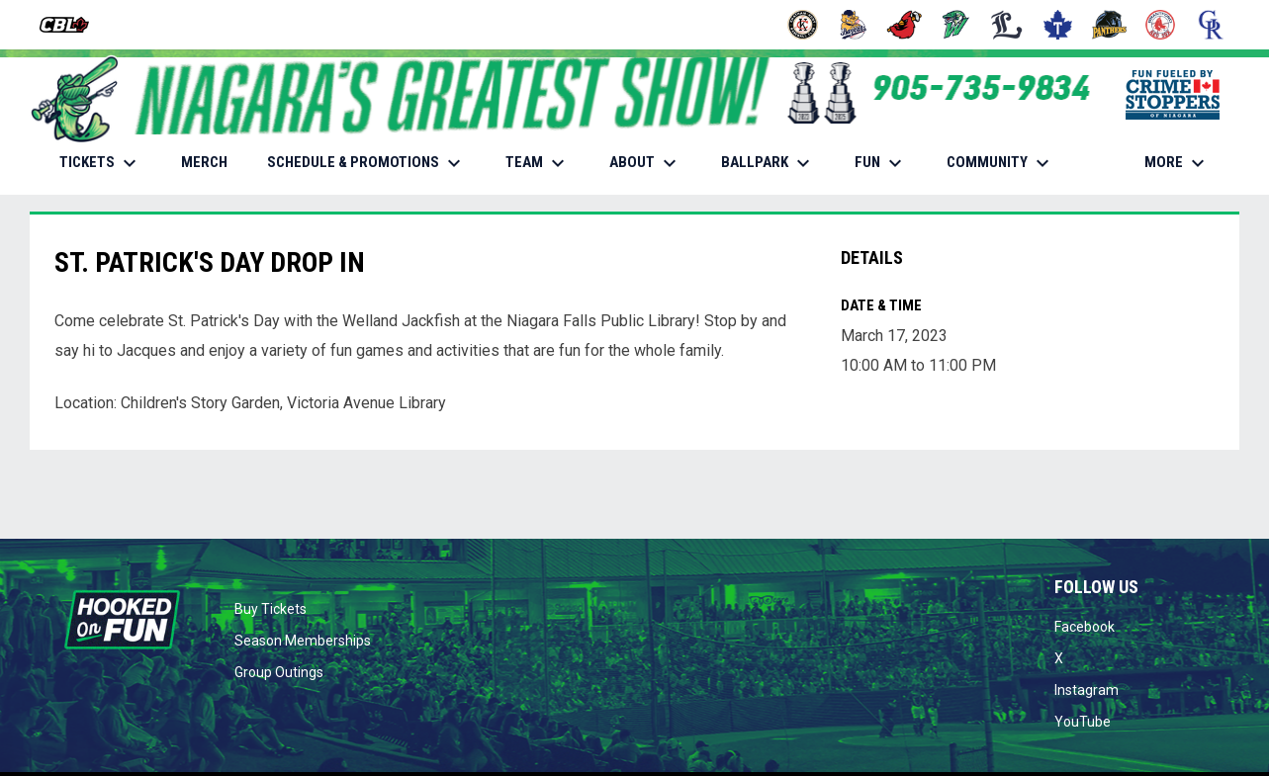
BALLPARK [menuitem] (768, 163)
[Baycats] (854, 25)
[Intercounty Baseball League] (72, 25)
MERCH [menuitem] (211, 161)
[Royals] (1211, 25)
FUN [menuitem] (881, 163)
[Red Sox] (1160, 25)
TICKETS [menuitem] (100, 163)
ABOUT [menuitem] (645, 163)
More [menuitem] (1177, 163)
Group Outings (278, 672)
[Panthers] (1109, 25)
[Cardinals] (904, 25)
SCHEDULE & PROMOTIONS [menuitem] (366, 163)
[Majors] (1007, 25)
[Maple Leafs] (1058, 25)
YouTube (1082, 722)
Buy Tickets (270, 609)
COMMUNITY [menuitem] (1000, 163)
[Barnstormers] (802, 25)
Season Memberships (302, 640)
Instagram (1086, 690)
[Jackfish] (956, 25)
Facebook (1084, 627)
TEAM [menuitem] (537, 163)
